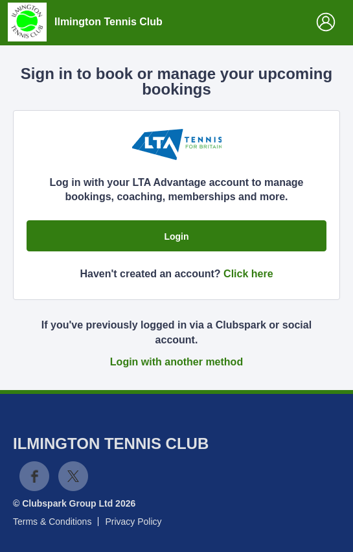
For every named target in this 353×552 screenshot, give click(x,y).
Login (176, 236)
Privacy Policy (133, 521)
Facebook (34, 476)
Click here (248, 273)
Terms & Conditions (52, 521)
